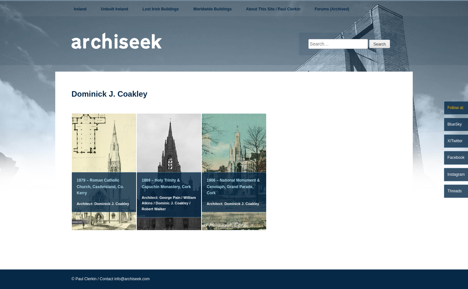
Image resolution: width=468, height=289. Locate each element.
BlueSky (455, 124)
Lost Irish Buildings (160, 9)
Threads (455, 191)
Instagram (456, 174)
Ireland (80, 9)
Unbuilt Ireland (114, 9)
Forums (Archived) (332, 9)
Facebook (456, 157)
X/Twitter (455, 141)
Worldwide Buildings (212, 9)
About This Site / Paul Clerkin (273, 9)
